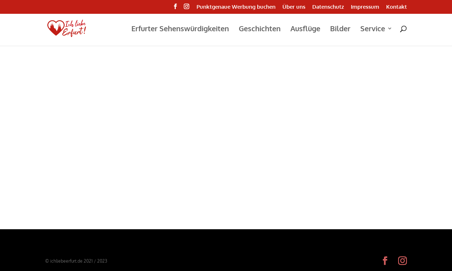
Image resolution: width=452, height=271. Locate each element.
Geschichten (260, 29)
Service (372, 29)
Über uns (293, 7)
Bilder (340, 29)
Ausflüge (305, 29)
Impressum (365, 7)
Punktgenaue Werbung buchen (236, 7)
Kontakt (396, 7)
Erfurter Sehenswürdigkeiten (180, 29)
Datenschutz (328, 7)
